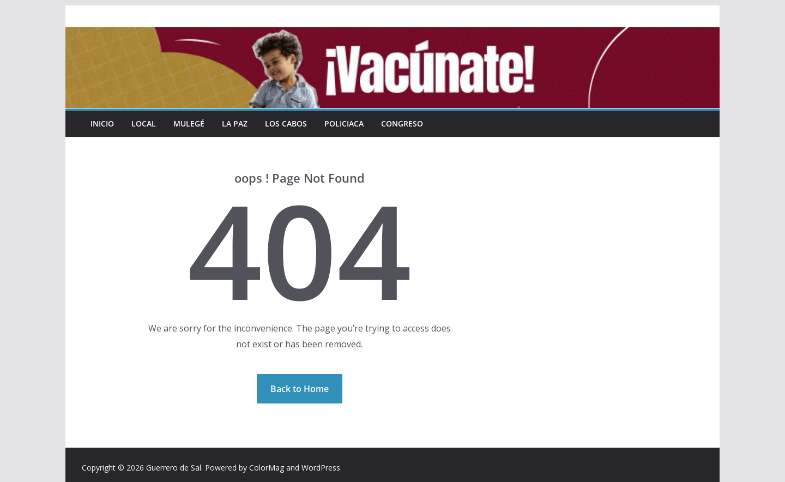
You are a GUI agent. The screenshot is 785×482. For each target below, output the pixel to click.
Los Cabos (286, 123)
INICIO (102, 123)
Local (143, 123)
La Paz (234, 123)
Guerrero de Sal (173, 467)
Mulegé (188, 123)
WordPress (320, 467)
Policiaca (344, 123)
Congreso (402, 123)
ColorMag (266, 467)
